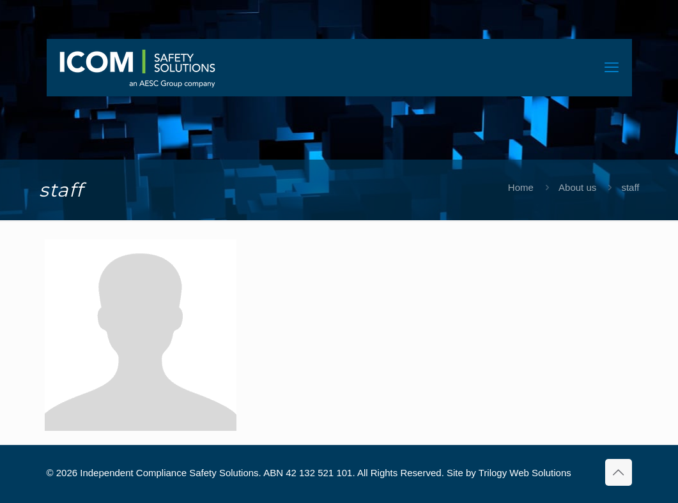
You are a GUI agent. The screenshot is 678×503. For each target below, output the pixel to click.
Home (521, 187)
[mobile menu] (611, 68)
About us (577, 187)
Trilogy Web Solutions (525, 472)
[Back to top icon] (618, 472)
